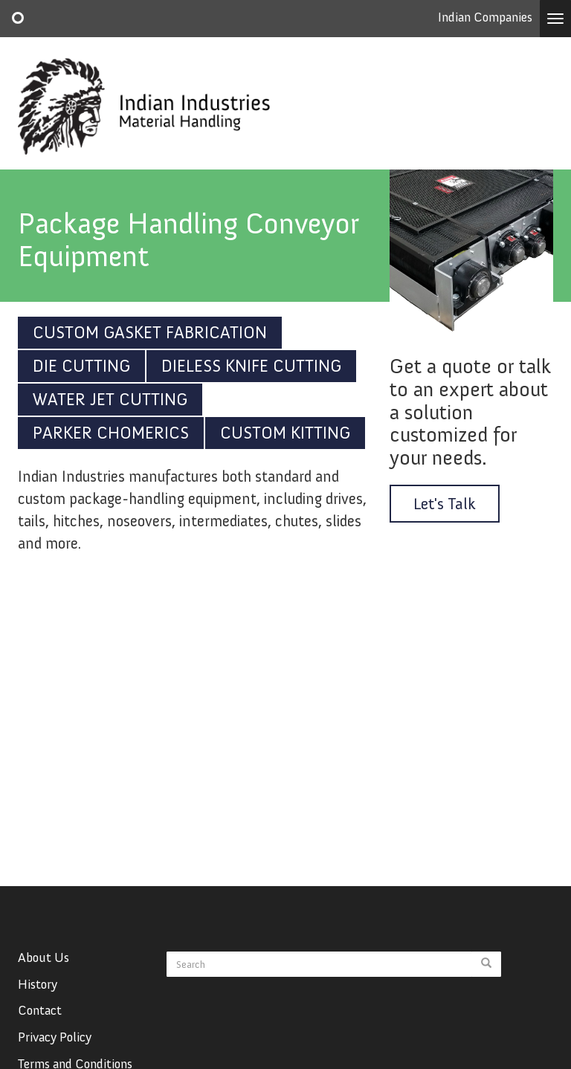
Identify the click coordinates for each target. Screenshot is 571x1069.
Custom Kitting (285, 432)
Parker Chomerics (111, 432)
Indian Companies (485, 17)
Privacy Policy (54, 1061)
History (37, 1008)
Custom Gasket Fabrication (150, 332)
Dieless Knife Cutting (251, 365)
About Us (43, 981)
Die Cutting (81, 365)
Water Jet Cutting (110, 399)
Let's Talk (444, 504)
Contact (40, 1034)
